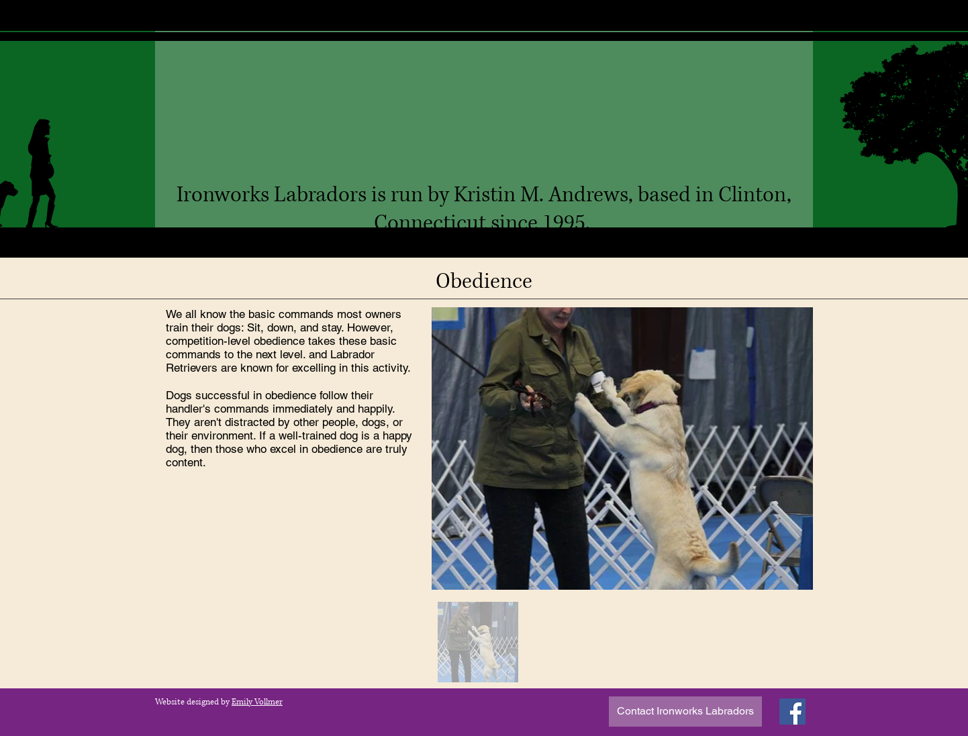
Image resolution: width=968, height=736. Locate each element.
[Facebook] (792, 711)
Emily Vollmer (257, 702)
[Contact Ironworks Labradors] (685, 711)
